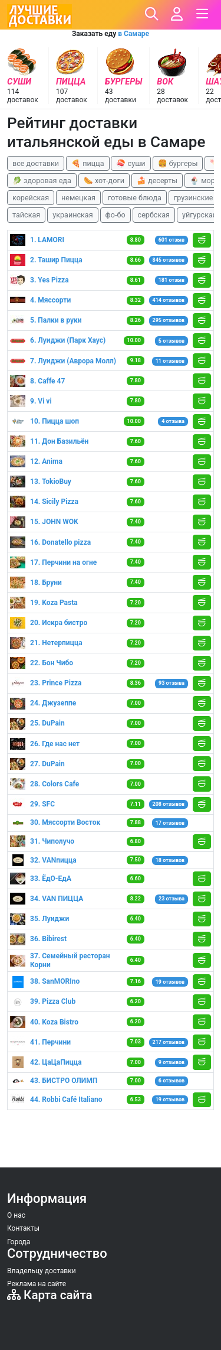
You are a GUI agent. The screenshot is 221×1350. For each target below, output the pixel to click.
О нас (16, 1215)
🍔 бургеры (178, 163)
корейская (30, 197)
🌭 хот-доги (104, 180)
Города (18, 1242)
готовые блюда (134, 197)
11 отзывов (170, 361)
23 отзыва (171, 899)
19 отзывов (170, 982)
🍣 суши (130, 163)
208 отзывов (169, 804)
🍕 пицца (87, 163)
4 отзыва (172, 421)
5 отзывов (171, 341)
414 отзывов (169, 300)
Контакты (23, 1228)
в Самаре (133, 34)
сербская (154, 214)
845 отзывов (169, 260)
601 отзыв (171, 240)
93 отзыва (171, 683)
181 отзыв (171, 280)
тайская (26, 214)
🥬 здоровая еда (41, 180)
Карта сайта (50, 1295)
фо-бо (115, 214)
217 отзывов (169, 1042)
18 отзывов (170, 860)
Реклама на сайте (36, 1284)
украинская (72, 214)
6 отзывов (171, 1081)
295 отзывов (169, 320)
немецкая (78, 197)
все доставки (35, 163)
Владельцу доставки (41, 1271)
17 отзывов (170, 823)
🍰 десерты (157, 180)
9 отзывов (171, 1062)
